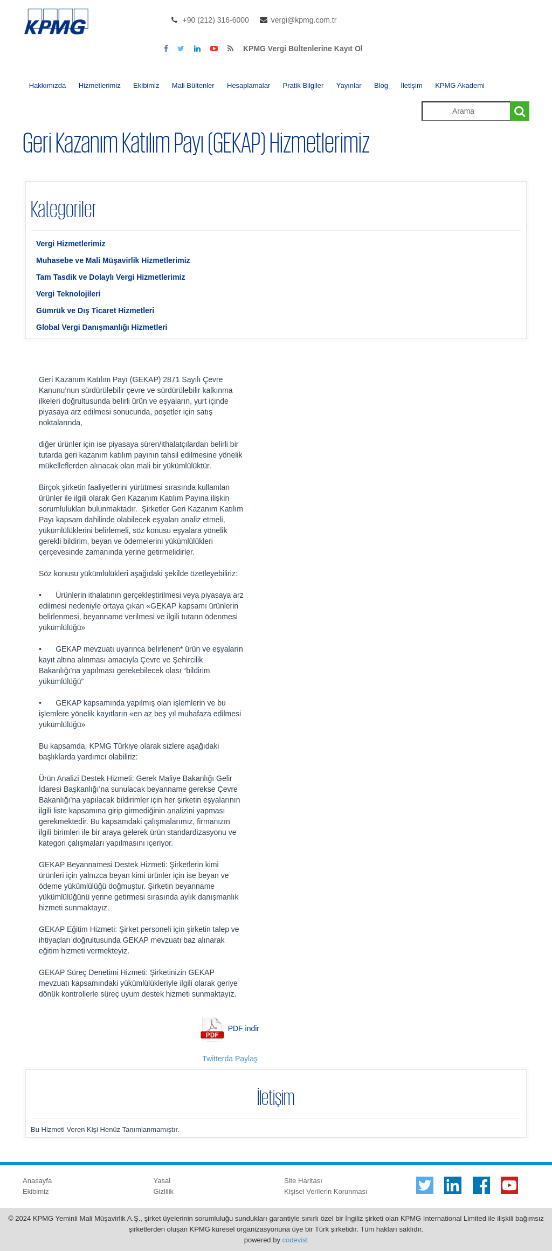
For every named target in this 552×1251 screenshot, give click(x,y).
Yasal (162, 1181)
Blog (381, 85)
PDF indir (243, 1028)
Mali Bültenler (193, 85)
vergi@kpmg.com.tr (304, 20)
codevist (295, 1240)
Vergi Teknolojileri (68, 293)
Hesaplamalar (248, 85)
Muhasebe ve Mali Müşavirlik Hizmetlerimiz (113, 260)
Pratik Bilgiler (303, 85)
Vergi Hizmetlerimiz (70, 243)
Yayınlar (349, 85)
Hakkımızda (47, 85)
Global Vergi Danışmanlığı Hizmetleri (102, 327)
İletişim (411, 85)
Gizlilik (164, 1191)
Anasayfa (37, 1181)
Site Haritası (303, 1181)
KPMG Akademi (460, 85)
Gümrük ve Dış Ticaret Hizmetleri (95, 310)
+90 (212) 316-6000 (216, 20)
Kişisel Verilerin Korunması (326, 1191)
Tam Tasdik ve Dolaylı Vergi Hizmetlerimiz (110, 277)
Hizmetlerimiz (100, 85)
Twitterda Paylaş (230, 1058)
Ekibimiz (146, 85)
